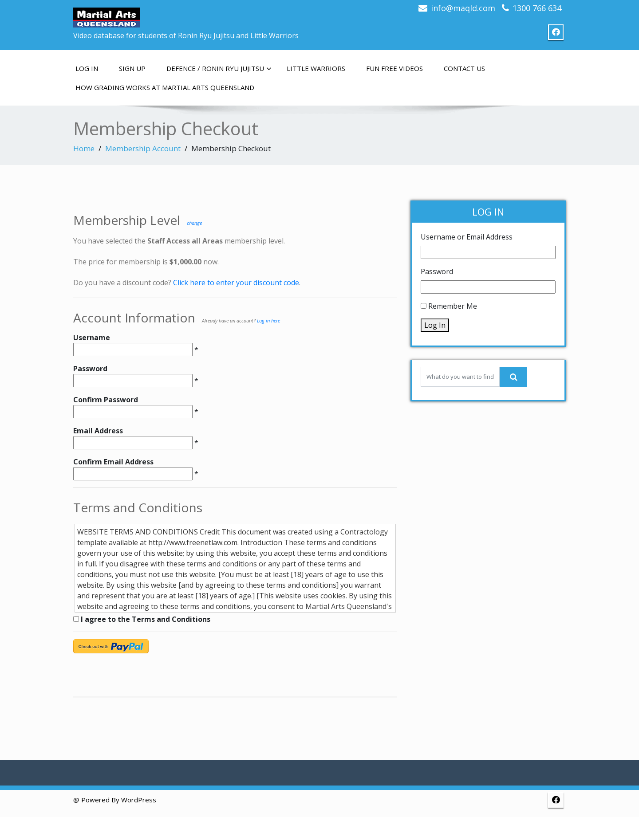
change (194, 223)
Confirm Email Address (113, 462)
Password (90, 368)
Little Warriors (316, 68)
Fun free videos (394, 68)
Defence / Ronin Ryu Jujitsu (219, 69)
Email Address (98, 431)
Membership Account (143, 148)
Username (91, 337)
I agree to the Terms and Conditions (141, 619)
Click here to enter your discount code (236, 282)
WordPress (138, 799)
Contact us (464, 68)
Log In (86, 68)
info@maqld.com (463, 8)
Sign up (132, 68)
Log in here (268, 320)
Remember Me (452, 306)
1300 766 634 (537, 8)
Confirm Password (105, 400)
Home (84, 148)
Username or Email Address (467, 237)
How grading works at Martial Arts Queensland (164, 87)
